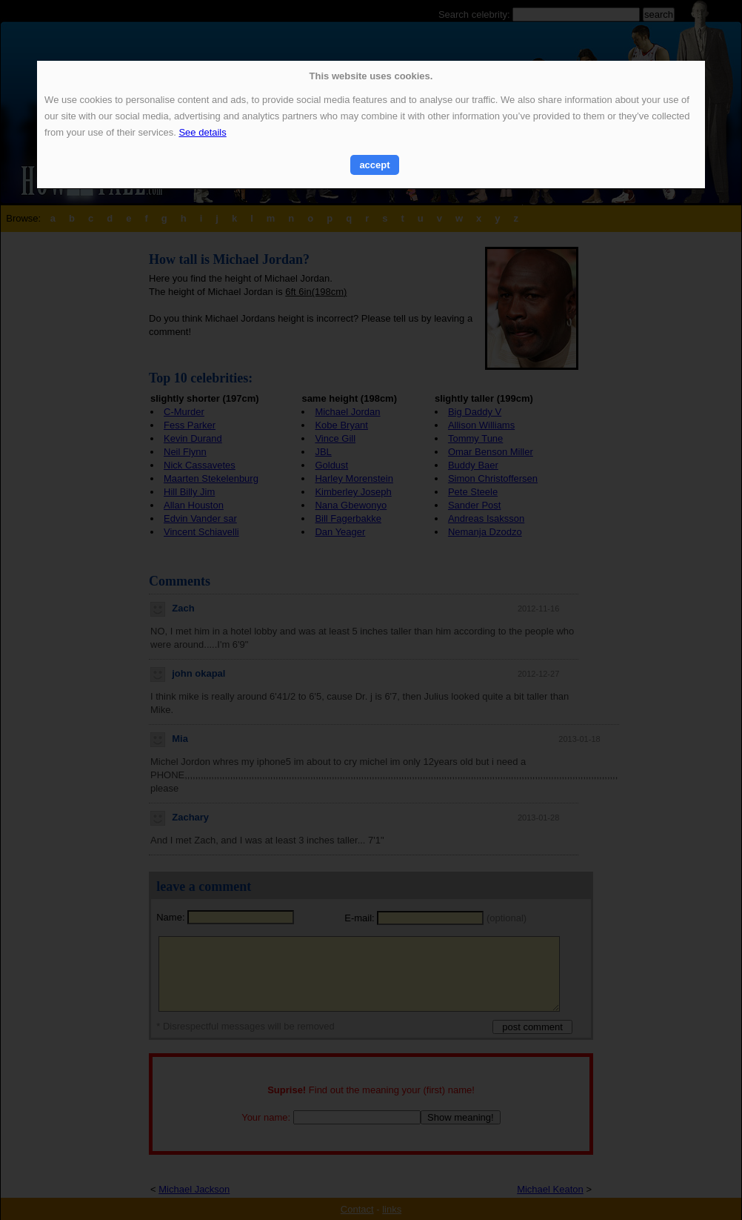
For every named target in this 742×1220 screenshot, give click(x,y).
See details (202, 132)
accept (374, 164)
